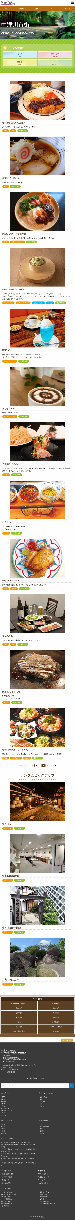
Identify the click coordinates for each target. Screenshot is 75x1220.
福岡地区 (19, 1013)
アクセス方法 (6, 1183)
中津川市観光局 (44, 1201)
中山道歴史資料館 (10, 876)
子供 (41, 1104)
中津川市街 (22, 131)
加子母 (42, 1199)
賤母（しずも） (44, 1192)
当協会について (44, 1177)
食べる (7, 9)
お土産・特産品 (38, 303)
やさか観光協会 (7, 1199)
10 (51, 766)
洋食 (13, 131)
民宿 (3, 1131)
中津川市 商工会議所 (9, 1194)
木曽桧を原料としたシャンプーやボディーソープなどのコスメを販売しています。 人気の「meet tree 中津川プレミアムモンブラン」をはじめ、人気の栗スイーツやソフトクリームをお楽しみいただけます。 (37, 296)
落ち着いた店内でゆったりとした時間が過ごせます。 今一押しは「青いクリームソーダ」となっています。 (22, 356)
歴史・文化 (7, 828)
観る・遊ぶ (55, 55)
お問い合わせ (43, 1183)
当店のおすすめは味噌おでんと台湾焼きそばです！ (21, 640)
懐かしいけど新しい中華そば (13, 182)
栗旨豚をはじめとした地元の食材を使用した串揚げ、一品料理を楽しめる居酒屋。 (32, 754)
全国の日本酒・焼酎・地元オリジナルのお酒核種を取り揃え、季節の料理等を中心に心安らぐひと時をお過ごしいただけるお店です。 (36, 469)
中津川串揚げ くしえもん (15, 750)
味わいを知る (43, 1174)
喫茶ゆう (6, 350)
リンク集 (42, 1180)
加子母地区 (56, 1022)
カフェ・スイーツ (17, 242)
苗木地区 (56, 1008)
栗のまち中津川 (7, 1171)
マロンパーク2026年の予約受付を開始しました (17, 1142)
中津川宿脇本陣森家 (11, 927)
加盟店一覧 (5, 1180)
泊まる (37, 9)
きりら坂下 (5, 1206)
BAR (3, 1097)
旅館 (3, 1129)
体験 (41, 1099)
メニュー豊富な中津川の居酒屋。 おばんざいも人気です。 (14, 528)
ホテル (4, 1126)
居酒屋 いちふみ (10, 464)
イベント (67, 9)
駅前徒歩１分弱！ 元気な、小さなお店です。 (12, 697)
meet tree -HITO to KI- (13, 289)
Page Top (68, 1041)
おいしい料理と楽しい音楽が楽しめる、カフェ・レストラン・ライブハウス (30, 238)
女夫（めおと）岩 (10, 979)
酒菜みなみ (7, 636)
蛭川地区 (19, 1027)
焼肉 (3, 1099)
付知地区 (19, 1022)
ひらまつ (6, 522)
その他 (50, 303)
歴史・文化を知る (7, 1174)
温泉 (3, 1124)
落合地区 (56, 1031)
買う (52, 9)
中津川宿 (6, 824)
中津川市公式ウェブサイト (10, 1192)
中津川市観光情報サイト (47, 1203)
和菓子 (42, 1129)
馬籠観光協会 (6, 1197)
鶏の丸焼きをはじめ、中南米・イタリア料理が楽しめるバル (24, 585)
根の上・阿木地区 (56, 1027)
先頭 (20, 766)
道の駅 (42, 1131)
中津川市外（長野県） (19, 1003)
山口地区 (56, 1017)
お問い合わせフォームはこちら (37, 1078)
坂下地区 (19, 1017)
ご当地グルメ (8, 303)
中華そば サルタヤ (11, 178)
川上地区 (56, 1013)
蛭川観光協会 (6, 1201)
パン (41, 1124)
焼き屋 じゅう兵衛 (11, 691)
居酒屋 (4, 1101)
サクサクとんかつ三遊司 (14, 123)
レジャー (42, 1101)
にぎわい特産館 (7, 1177)
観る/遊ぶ (22, 9)
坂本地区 (19, 1008)
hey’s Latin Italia (10, 580)
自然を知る (42, 1171)
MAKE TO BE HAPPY (10, 413)
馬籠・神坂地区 (19, 1031)
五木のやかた (44, 1194)
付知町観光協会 (7, 1203)
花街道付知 (43, 1197)
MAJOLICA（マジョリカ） (15, 234)
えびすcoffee (8, 408)
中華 (5, 186)
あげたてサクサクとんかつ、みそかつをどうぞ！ (20, 127)
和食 (5, 131)
